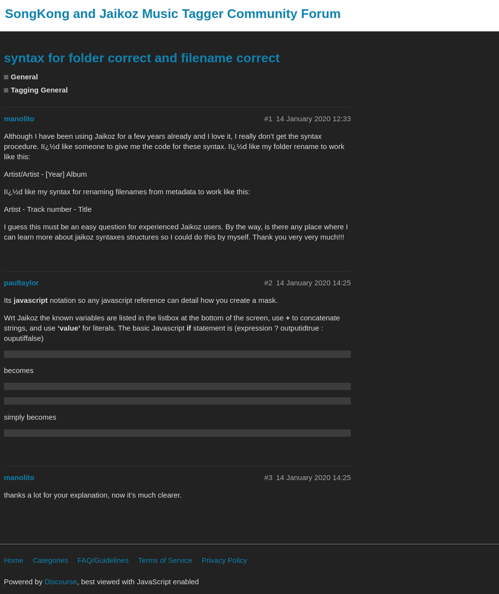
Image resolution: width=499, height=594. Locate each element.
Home (13, 560)
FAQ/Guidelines (103, 560)
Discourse (60, 581)
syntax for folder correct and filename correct (142, 58)
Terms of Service (165, 560)
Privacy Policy (224, 560)
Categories (50, 560)
